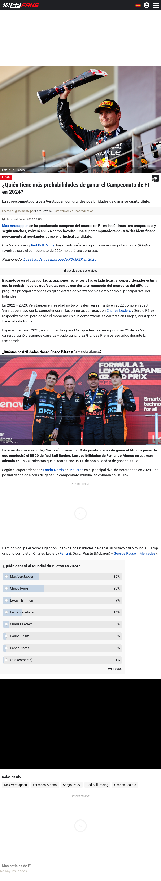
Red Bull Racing (43, 245)
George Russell (126, 553)
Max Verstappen (15, 226)
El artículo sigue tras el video (80, 270)
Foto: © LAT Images (14, 169)
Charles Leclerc (118, 310)
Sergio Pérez (71, 785)
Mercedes (148, 553)
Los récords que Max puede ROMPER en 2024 (59, 259)
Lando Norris (53, 470)
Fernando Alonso (87, 352)
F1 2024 (6, 177)
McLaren (76, 470)
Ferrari (65, 553)
